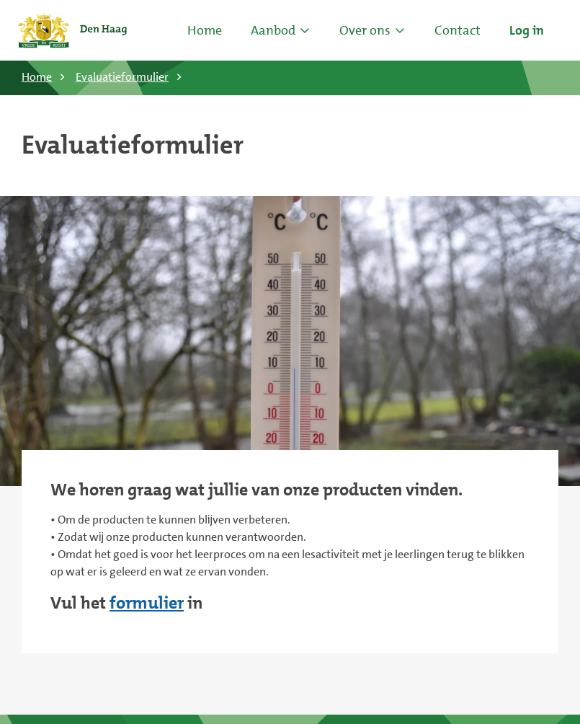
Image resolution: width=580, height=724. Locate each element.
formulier (147, 602)
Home (204, 30)
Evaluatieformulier (122, 76)
